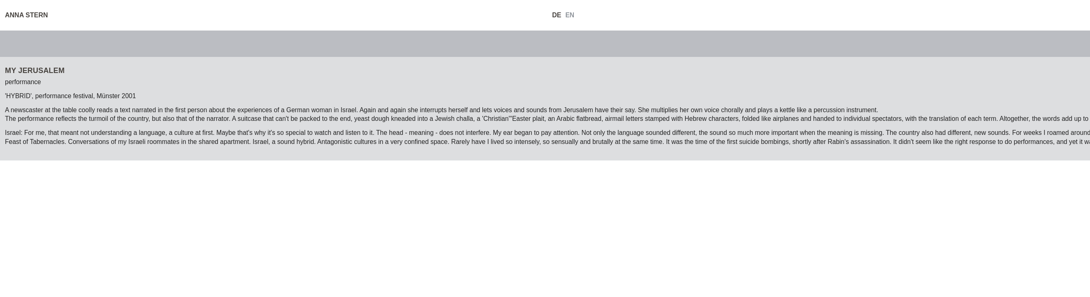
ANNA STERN (26, 15)
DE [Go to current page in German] (556, 15)
